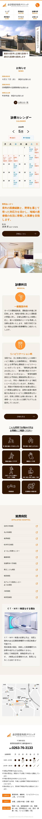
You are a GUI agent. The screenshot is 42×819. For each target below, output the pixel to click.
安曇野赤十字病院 (10, 563)
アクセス (21, 18)
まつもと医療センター (12, 551)
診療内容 (35, 12)
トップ (7, 12)
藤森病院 (7, 557)
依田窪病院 (8, 597)
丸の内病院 (8, 532)
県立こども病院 (9, 569)
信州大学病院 (8, 526)
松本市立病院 (8, 544)
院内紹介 (7, 18)
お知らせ (35, 18)
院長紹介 (21, 12)
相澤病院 (7, 538)
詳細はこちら (21, 234)
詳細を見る (21, 416)
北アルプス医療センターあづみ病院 (12, 583)
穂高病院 (7, 576)
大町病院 (7, 591)
